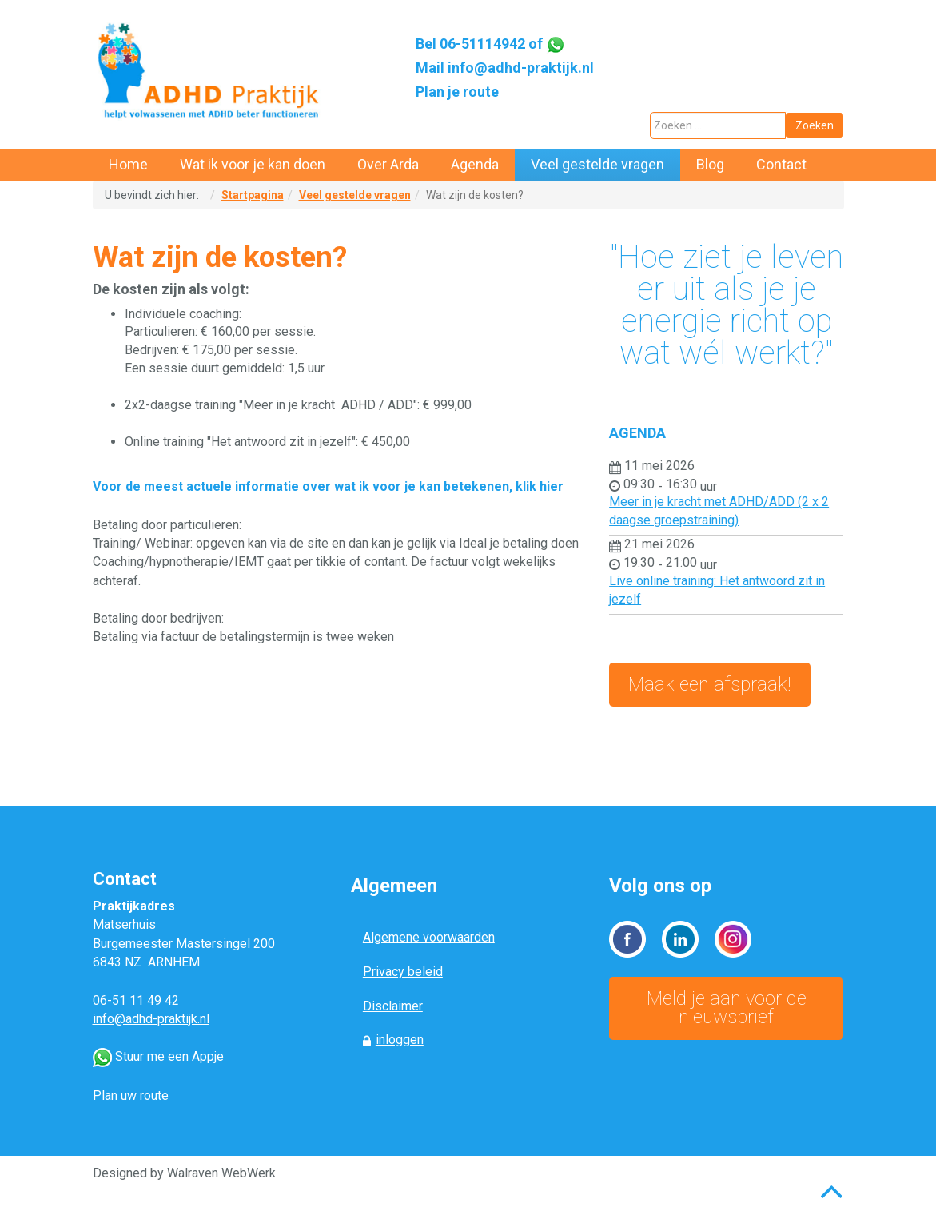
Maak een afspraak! (709, 684)
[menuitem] (128, 165)
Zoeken (814, 125)
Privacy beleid (403, 971)
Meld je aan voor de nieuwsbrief (727, 1007)
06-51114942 (482, 43)
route (481, 91)
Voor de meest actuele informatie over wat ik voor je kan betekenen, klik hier (328, 486)
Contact (125, 879)
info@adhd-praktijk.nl (521, 67)
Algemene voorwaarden (429, 937)
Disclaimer (393, 1006)
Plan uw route (131, 1095)
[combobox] (718, 125)
